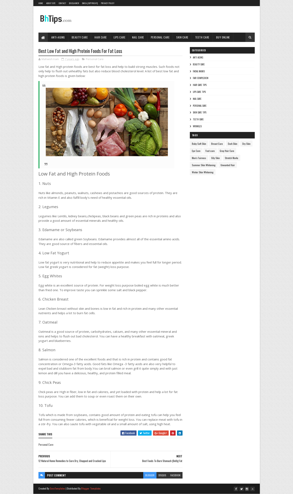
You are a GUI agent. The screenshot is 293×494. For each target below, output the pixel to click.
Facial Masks (199, 71)
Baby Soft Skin (199, 143)
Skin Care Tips (199, 112)
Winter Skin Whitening (202, 172)
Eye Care (196, 151)
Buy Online (223, 37)
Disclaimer (74, 3)
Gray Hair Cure (227, 151)
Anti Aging (198, 57)
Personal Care (160, 37)
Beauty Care (80, 37)
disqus (162, 475)
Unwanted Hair (228, 165)
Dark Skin (232, 143)
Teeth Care (202, 37)
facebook (175, 475)
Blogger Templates (91, 488)
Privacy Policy (107, 3)
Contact (62, 3)
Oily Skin (215, 158)
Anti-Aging (58, 37)
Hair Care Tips (200, 85)
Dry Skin (246, 143)
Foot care (210, 151)
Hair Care (100, 37)
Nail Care (138, 37)
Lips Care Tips (199, 91)
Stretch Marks (231, 158)
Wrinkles (197, 126)
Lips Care (120, 37)
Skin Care (182, 37)
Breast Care (217, 143)
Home (40, 3)
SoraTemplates (57, 488)
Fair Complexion (200, 78)
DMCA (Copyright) (90, 3)
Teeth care (198, 119)
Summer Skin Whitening (203, 165)
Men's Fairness (199, 158)
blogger (149, 475)
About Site (51, 3)
